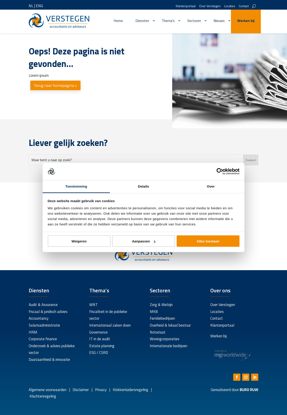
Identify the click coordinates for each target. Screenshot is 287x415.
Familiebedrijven (162, 318)
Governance (98, 332)
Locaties (229, 6)
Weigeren (79, 241)
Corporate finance (43, 339)
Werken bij (245, 20)
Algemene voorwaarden (47, 390)
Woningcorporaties (164, 339)
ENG (39, 6)
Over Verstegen (210, 6)
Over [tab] (211, 186)
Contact (244, 6)
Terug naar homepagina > (55, 85)
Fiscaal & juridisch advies (48, 311)
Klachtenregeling (42, 396)
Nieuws (219, 20)
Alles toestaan (208, 241)
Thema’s (168, 20)
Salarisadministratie (44, 325)
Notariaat (157, 332)
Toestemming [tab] (76, 186)
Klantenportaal (186, 6)
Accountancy (38, 318)
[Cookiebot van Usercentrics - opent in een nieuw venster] (219, 171)
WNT (93, 305)
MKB (154, 311)
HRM (33, 332)
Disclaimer (81, 390)
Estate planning (101, 346)
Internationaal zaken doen (110, 325)
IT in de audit (99, 339)
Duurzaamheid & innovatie (49, 359)
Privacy (100, 390)
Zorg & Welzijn (161, 305)
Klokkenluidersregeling (130, 390)
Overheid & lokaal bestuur (170, 325)
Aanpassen (143, 241)
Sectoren (194, 20)
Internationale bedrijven (168, 346)
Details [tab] (143, 186)
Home (118, 20)
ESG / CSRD (98, 352)
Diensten (142, 20)
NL (31, 6)
